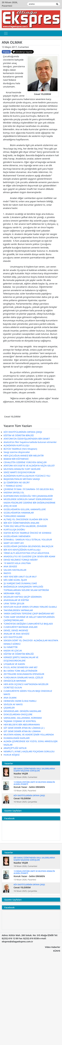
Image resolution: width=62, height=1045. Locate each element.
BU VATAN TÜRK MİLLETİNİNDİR (20, 670)
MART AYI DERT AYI (14, 542)
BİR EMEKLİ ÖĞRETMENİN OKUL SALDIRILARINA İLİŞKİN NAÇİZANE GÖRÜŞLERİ (34, 769)
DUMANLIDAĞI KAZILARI (17, 737)
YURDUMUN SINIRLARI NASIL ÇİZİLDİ (23, 677)
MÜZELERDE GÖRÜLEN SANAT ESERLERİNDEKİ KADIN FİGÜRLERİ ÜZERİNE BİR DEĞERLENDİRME (29, 501)
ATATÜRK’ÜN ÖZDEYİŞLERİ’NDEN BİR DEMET (27, 438)
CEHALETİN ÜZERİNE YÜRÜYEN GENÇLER (25, 462)
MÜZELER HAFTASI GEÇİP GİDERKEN (23, 596)
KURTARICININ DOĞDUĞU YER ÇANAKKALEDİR (28, 495)
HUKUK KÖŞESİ (11, 754)
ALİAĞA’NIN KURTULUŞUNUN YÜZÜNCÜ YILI (27, 475)
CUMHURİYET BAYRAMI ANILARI (20, 626)
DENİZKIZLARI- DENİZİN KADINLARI (22, 711)
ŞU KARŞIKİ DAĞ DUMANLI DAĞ (20, 583)
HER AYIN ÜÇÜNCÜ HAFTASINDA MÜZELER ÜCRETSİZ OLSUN (26, 686)
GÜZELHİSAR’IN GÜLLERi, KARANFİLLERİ (25, 509)
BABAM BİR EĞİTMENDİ (16, 458)
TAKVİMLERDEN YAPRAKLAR (18, 610)
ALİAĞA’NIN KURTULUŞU (16, 445)
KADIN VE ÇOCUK (13, 650)
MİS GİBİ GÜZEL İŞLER (15, 579)
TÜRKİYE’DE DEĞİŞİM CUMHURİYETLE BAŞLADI (28, 623)
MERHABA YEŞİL (12, 593)
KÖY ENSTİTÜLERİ (13, 637)
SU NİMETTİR (11, 647)
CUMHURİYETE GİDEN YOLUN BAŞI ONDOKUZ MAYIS (28, 692)
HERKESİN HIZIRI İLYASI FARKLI (20, 700)
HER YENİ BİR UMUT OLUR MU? (20, 576)
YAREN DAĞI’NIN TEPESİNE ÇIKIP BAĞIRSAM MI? (29, 613)
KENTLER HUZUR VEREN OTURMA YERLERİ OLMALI (30, 606)
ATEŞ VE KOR (10, 505)
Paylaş (6, 51)
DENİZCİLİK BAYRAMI (15, 680)
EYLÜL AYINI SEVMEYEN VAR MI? (20, 667)
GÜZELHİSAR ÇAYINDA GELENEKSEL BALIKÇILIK (28, 546)
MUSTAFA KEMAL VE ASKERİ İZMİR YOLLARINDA (29, 734)
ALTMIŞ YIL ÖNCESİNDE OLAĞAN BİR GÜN (26, 519)
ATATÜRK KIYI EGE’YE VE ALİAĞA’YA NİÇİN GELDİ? (29, 465)
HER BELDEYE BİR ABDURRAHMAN (22, 724)
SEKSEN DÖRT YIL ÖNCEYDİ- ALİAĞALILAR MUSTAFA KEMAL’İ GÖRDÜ (31, 642)
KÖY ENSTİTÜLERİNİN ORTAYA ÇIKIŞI (23, 431)
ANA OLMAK (10, 697)
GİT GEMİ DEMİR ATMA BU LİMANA (22, 731)
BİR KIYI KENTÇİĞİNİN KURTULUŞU (22, 549)
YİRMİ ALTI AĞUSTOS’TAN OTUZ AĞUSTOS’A (26, 552)
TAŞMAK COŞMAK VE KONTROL (20, 721)
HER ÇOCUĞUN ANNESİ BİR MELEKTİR (24, 455)
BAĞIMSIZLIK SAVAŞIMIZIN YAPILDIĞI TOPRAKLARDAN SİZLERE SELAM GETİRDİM (26, 588)
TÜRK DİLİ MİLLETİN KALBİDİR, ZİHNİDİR (25, 526)
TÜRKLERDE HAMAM (14, 516)
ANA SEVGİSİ (10, 566)
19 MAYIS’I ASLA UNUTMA (17, 563)
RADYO (7, 573)
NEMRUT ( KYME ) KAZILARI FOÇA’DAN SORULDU (29, 751)
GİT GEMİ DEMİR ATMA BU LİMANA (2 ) (24, 727)
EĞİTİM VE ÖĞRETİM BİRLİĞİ (19, 435)
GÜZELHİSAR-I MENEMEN (17, 536)
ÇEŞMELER (9, 707)
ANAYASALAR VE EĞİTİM (16, 599)
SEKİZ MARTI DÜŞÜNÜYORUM (19, 472)
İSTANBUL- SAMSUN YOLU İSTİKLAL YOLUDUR (28, 539)
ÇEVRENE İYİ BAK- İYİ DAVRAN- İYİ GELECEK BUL (29, 489)
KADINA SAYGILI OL (14, 492)
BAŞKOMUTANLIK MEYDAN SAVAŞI (22, 478)
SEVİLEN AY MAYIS (13, 704)
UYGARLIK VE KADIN (14, 663)
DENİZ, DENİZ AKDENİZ (16, 630)
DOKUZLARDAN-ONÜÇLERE (18, 714)
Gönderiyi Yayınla (22, 51)
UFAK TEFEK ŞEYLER (14, 603)
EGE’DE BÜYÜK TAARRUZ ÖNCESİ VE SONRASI (27, 532)
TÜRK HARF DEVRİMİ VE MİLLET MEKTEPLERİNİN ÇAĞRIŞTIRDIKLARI (29, 618)
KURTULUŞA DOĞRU (14, 529)
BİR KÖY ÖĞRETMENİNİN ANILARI (21, 522)
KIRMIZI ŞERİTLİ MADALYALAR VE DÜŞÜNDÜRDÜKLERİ (21, 659)
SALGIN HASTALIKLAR (15, 569)
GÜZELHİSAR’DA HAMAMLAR (19, 512)
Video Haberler (52, 947)
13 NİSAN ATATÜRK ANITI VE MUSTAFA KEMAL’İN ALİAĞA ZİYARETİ (34, 783)
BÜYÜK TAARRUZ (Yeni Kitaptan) (20, 448)
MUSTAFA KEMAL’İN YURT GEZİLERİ (22, 468)
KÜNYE (56, 950)
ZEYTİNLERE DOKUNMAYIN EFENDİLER (24, 673)
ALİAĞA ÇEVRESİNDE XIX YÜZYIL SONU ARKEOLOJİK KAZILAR (31, 743)
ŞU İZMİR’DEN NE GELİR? (17, 482)
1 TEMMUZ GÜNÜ (13, 485)
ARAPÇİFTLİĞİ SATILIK (15, 747)
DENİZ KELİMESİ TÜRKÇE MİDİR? (21, 559)
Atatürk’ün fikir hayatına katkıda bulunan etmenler (30, 442)
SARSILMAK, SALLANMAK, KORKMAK (23, 717)
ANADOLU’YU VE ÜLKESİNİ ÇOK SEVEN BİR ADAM (29, 556)
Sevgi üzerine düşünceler (17, 452)
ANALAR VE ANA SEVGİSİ (16, 633)
